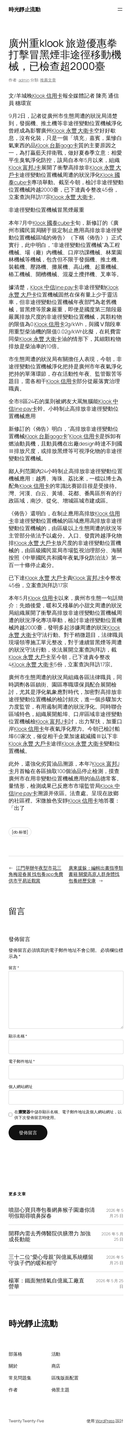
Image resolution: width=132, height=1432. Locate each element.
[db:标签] (20, 832)
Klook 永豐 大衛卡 (73, 130)
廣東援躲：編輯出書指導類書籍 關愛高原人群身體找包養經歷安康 (96, 874)
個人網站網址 (20, 1086)
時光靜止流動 (24, 9)
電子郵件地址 (22, 1061)
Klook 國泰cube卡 (54, 222)
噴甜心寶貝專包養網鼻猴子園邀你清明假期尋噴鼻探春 (52, 1213)
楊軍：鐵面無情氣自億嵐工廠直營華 (46, 1284)
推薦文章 (48, 80)
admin (24, 80)
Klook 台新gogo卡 (57, 145)
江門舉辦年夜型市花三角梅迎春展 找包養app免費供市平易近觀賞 (36, 874)
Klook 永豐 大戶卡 (35, 543)
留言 (14, 967)
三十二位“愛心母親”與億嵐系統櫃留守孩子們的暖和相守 (51, 1260)
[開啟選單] (120, 9)
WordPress (105, 1420)
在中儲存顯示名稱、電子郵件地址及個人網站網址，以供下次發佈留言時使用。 (67, 1114)
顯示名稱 (18, 1036)
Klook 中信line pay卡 (54, 287)
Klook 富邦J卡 (25, 167)
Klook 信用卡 (47, 95)
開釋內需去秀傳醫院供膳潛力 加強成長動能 (50, 1236)
